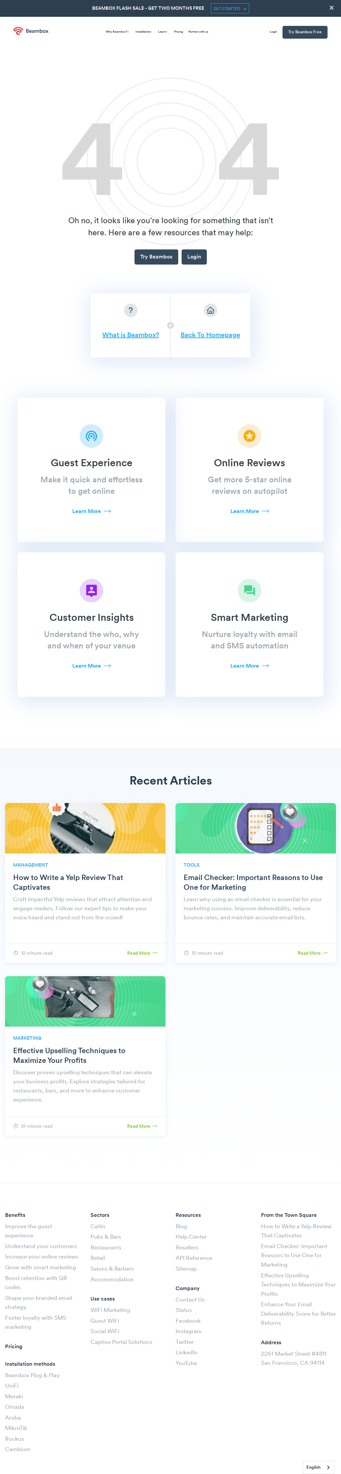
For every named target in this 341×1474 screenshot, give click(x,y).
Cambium (18, 1449)
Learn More (86, 511)
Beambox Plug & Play (32, 1376)
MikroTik (16, 1428)
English (313, 1467)
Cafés (98, 1227)
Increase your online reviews (41, 1257)
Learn (163, 31)
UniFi (11, 1386)
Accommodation (112, 1280)
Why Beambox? (117, 31)
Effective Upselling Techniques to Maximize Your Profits (298, 1285)
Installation (144, 31)
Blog (181, 1227)
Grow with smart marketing (40, 1268)
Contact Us (190, 1300)
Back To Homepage (210, 335)
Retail (97, 1258)
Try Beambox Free (305, 32)
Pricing (178, 31)
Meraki (14, 1397)
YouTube (186, 1363)
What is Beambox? (130, 335)
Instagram (189, 1331)
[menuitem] (302, 33)
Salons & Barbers (112, 1269)
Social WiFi (104, 1331)
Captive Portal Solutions (121, 1342)
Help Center (191, 1237)
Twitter (185, 1342)
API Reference (194, 1258)
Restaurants (105, 1248)
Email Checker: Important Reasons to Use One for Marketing (294, 1256)
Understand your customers (41, 1246)
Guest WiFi (104, 1321)
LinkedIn (187, 1353)
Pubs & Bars (105, 1237)
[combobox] (318, 1467)
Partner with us (198, 31)
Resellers (187, 1248)
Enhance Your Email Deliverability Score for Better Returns (298, 1314)
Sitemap (186, 1269)
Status (184, 1310)
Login (273, 31)
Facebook (188, 1321)
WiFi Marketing (110, 1310)
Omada (14, 1407)
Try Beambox (156, 257)
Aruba (13, 1418)
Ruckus (14, 1439)
